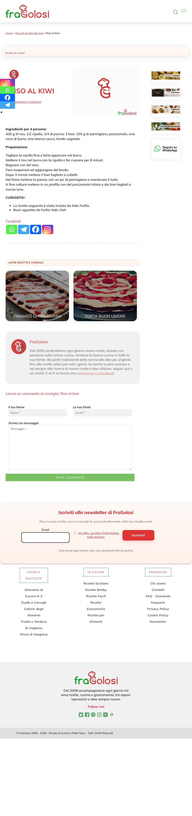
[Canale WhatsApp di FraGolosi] (111, 715)
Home (9, 33)
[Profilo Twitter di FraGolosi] (81, 715)
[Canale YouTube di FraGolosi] (105, 715)
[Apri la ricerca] (175, 12)
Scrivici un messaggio (70, 445)
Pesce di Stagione (34, 634)
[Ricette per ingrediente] (166, 126)
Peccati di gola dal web (29, 33)
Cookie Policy (158, 615)
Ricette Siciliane (96, 583)
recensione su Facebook (95, 373)
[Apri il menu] (183, 10)
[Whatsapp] (7, 90)
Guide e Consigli (33, 602)
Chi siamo (158, 583)
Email (45, 530)
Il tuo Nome (37, 410)
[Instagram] (7, 82)
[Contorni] (166, 75)
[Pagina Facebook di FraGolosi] (87, 715)
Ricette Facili (96, 596)
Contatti (158, 590)
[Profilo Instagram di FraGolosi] (99, 715)
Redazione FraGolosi (27, 102)
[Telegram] (7, 105)
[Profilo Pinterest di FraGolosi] (93, 715)
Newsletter (158, 621)
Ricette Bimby (96, 590)
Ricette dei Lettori (15, 52)
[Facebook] (7, 97)
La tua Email (102, 410)
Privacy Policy (158, 609)
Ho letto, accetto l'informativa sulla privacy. (98, 535)
